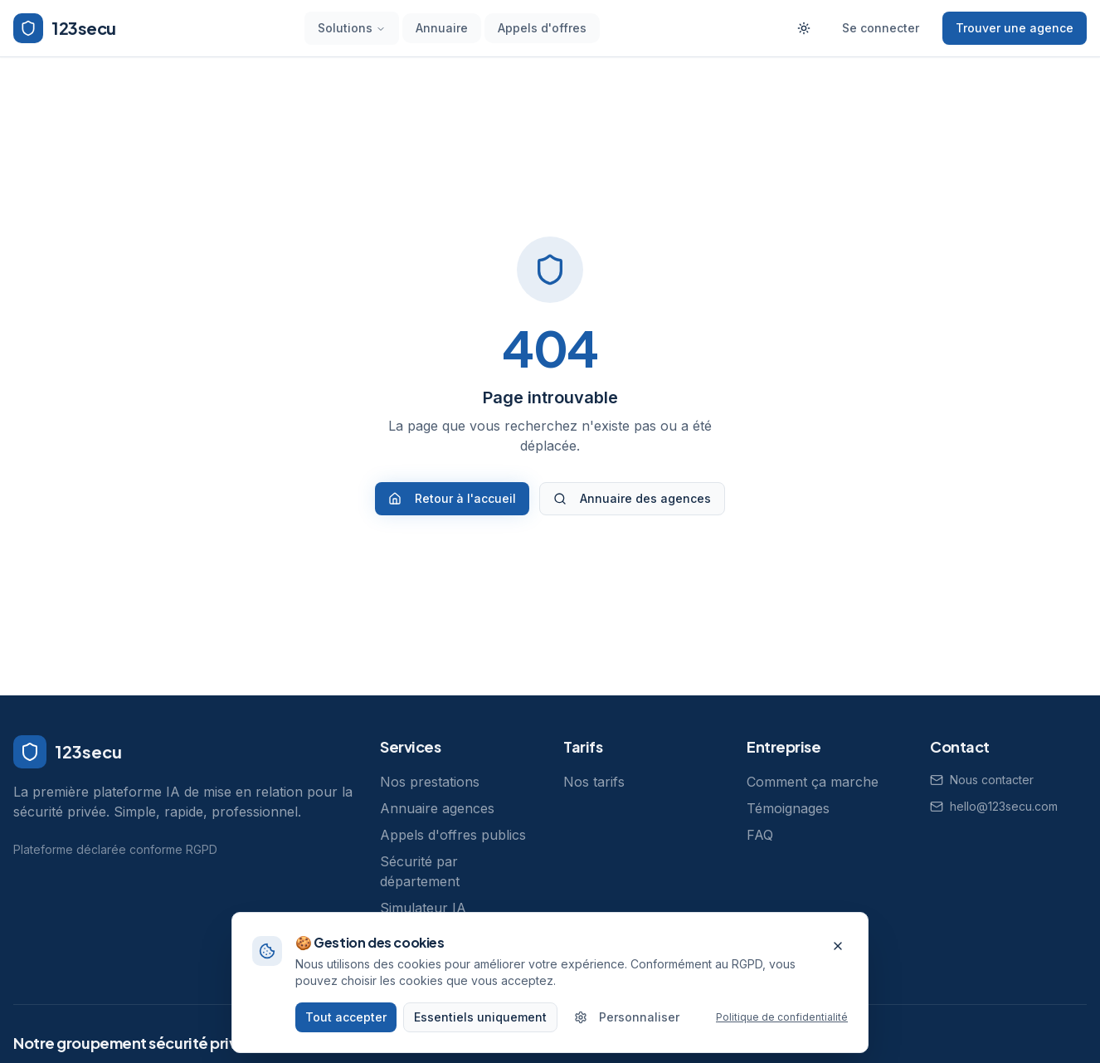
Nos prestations (429, 781)
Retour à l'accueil (452, 498)
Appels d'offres (542, 28)
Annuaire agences (437, 808)
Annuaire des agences (632, 498)
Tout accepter (346, 1027)
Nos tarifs (594, 781)
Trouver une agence (1014, 28)
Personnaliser (626, 1027)
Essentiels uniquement (480, 1027)
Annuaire (442, 28)
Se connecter (880, 28)
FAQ (760, 835)
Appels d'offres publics (453, 835)
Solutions (352, 28)
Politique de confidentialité (782, 1027)
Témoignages (788, 808)
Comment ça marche (813, 781)
